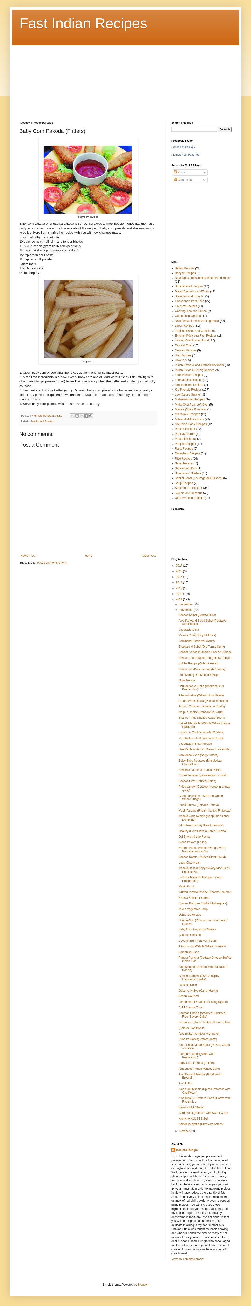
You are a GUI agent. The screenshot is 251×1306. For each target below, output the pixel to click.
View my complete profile (187, 1259)
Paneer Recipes (185, 429)
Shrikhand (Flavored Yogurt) (197, 641)
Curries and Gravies (188, 316)
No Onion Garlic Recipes (191, 424)
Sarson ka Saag (189, 952)
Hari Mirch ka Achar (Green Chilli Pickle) (204, 749)
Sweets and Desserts (188, 493)
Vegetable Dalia (189, 629)
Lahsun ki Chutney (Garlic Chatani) (201, 732)
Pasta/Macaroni (185, 434)
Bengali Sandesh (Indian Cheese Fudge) (205, 652)
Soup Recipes (184, 483)
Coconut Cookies (190, 935)
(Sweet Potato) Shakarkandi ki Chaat (202, 775)
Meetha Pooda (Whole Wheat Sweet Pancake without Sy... (202, 849)
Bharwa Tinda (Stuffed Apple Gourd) (202, 717)
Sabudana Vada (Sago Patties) (198, 755)
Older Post (149, 555)
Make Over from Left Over (192, 404)
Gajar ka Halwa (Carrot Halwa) (198, 990)
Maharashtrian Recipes (190, 399)
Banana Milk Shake (191, 1107)
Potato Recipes (185, 438)
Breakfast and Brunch (189, 296)
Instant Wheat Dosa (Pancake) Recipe (203, 701)
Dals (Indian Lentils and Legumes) (197, 321)
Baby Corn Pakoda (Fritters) (197, 1063)
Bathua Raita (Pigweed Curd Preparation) (197, 1055)
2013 (179, 588)
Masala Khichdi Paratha (194, 898)
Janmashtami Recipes (189, 384)
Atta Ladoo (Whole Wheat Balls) (199, 1068)
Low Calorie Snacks (188, 394)
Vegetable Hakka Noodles (195, 743)
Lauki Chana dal (189, 862)
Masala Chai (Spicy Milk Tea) (197, 635)
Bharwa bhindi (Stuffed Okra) (197, 615)
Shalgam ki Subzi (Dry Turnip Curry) (202, 646)
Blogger (143, 1284)
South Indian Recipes (188, 488)
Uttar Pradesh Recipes (189, 498)
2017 (179, 565)
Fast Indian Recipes (83, 23)
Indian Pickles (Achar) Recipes (194, 370)
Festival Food (183, 345)
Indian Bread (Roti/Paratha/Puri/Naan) (199, 365)
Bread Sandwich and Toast (192, 291)
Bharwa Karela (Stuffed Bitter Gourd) (202, 857)
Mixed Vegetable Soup (193, 909)
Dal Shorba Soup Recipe (194, 836)
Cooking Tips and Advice (191, 311)
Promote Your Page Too (185, 154)
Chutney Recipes (186, 306)
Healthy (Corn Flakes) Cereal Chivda (202, 831)
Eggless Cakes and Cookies (193, 330)
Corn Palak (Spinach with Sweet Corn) (203, 1113)
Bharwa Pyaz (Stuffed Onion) (197, 781)
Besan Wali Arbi (189, 996)
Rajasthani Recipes (187, 453)
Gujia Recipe (187, 680)
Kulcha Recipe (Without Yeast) (198, 663)
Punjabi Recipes (185, 444)
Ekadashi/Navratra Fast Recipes (195, 335)
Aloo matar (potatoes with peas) (199, 1033)
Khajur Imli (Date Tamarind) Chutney (202, 669)
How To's (181, 360)
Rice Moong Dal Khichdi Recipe (199, 675)
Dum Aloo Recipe (190, 914)
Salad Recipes (184, 463)
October (184, 1131)
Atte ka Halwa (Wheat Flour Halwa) (201, 695)
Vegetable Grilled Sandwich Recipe (201, 738)
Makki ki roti (186, 886)
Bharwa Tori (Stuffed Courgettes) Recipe (204, 658)
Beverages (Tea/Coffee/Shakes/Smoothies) (202, 278)
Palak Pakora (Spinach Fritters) (199, 805)
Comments (183, 180)
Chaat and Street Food (189, 301)
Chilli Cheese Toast (191, 1007)
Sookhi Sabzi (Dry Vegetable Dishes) (199, 478)
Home (89, 555)
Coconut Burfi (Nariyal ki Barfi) (198, 940)
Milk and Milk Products (189, 419)
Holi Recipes (183, 355)
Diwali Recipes (184, 325)
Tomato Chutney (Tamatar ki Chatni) (202, 706)
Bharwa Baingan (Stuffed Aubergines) (203, 903)
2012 (179, 593)
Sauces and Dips (186, 468)
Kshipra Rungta (187, 1150)
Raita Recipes (184, 448)
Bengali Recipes (185, 273)
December (186, 604)
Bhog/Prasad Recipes (189, 286)
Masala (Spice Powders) (190, 409)
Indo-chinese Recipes (189, 375)
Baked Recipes (185, 268)
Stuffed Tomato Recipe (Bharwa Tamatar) (205, 892)
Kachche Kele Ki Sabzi (193, 1118)
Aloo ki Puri (186, 1083)
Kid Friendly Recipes (188, 389)
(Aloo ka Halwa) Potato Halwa (198, 1039)
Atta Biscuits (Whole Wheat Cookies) (202, 946)
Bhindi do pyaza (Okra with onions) (201, 1124)
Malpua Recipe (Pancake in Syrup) (201, 712)
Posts (179, 172)
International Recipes (188, 380)
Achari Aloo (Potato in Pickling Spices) (203, 1002)
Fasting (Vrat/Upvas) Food (192, 340)
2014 (179, 582)
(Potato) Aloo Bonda (191, 1028)
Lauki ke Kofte (188, 985)
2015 (179, 577)
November (186, 610)
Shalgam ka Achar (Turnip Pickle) (200, 769)
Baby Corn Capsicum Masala (197, 929)
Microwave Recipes (187, 414)
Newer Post (28, 555)
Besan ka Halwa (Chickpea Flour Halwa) (204, 1022)
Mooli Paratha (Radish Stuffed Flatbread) (205, 810)
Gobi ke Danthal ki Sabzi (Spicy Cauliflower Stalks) (199, 977)
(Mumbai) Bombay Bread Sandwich (201, 825)
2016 (179, 571)
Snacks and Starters (42, 421)
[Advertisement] (102, 79)
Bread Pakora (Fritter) (193, 842)
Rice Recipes (183, 458)
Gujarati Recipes (185, 350)
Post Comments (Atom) (52, 562)
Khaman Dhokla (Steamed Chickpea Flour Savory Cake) (202, 1014)
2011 (179, 599)
